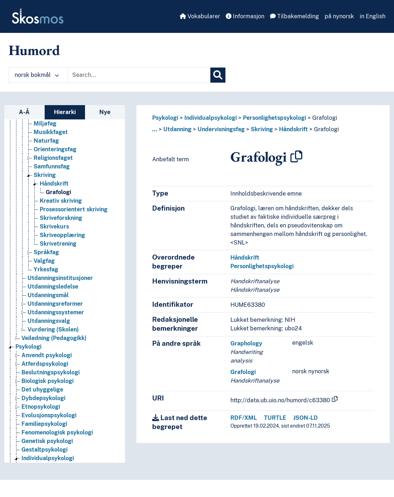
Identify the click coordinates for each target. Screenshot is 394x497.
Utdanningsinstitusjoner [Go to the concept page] (60, 278)
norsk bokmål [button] (37, 75)
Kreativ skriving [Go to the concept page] (61, 200)
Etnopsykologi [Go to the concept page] (40, 406)
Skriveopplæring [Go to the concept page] (62, 235)
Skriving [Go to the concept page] (45, 175)
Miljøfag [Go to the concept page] (45, 123)
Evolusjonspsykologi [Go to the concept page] (48, 415)
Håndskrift (293, 129)
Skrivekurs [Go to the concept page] (54, 226)
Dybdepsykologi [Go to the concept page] (43, 398)
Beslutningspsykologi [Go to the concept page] (50, 372)
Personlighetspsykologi (274, 117)
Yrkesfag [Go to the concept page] (46, 269)
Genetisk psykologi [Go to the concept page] (47, 441)
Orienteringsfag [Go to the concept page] (55, 149)
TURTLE (275, 417)
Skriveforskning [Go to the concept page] (61, 218)
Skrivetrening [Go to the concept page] (58, 243)
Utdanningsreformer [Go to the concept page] (55, 303)
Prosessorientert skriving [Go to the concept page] (74, 209)
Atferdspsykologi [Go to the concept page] (44, 363)
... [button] (154, 129)
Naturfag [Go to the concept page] (46, 140)
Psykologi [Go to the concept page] (28, 346)
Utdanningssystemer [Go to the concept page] (56, 312)
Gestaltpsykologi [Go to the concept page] (44, 449)
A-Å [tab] (24, 112)
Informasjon (245, 16)
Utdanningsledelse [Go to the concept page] (53, 286)
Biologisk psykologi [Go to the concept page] (47, 381)
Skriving (262, 129)
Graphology (246, 343)
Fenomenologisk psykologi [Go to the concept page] (57, 432)
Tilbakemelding (294, 16)
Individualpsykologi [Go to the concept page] (47, 458)
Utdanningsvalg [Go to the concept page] (49, 321)
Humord (34, 50)
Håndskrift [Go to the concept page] (54, 183)
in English (372, 16)
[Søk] (218, 75)
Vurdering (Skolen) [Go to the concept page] (53, 329)
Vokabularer (200, 16)
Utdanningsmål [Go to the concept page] (48, 295)
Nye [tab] (104, 112)
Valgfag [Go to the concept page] (44, 260)
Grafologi (324, 117)
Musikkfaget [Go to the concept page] (51, 132)
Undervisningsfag (221, 129)
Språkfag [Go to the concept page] (46, 252)
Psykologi (165, 117)
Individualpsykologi (210, 117)
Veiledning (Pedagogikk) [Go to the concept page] (53, 338)
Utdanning (177, 129)
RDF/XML (243, 417)
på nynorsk (339, 16)
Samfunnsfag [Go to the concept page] (52, 166)
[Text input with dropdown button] (139, 75)
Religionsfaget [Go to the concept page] (53, 157)
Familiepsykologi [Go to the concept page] (44, 423)
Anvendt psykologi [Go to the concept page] (46, 355)
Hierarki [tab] (65, 112)
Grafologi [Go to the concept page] (58, 192)
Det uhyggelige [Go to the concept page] (42, 389)
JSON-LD (305, 417)
